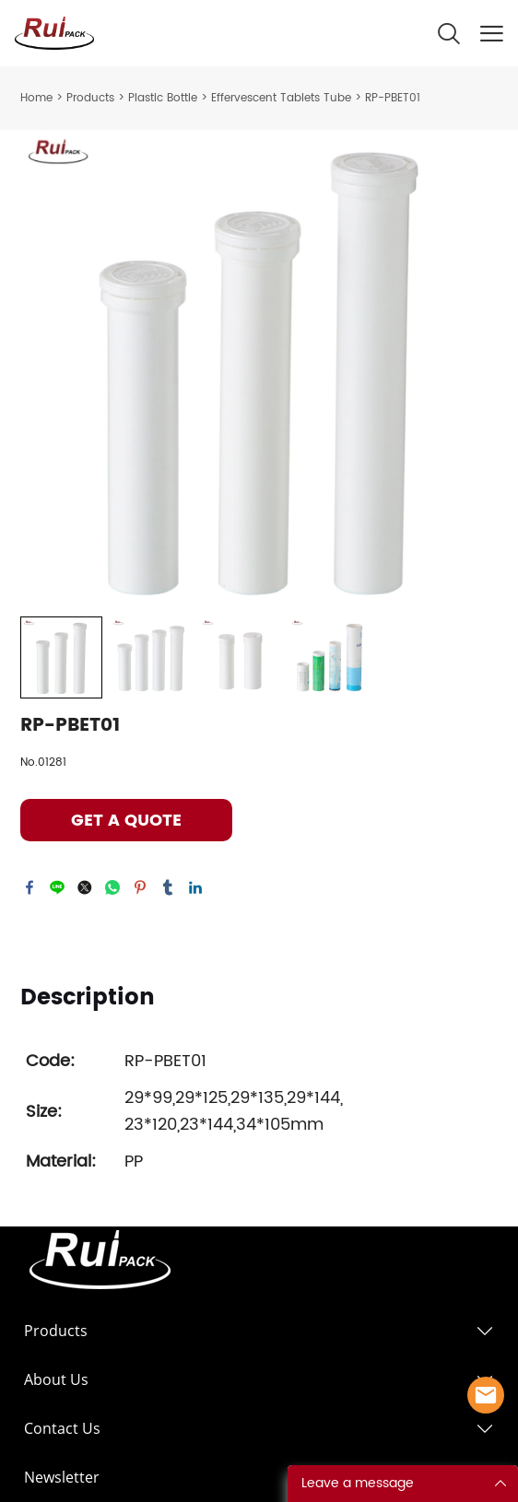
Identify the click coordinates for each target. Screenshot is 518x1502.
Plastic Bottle (162, 98)
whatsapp (112, 887)
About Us (56, 1379)
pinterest (140, 887)
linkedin (195, 887)
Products (90, 98)
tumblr (168, 887)
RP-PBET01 (392, 98)
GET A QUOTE (126, 820)
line (57, 887)
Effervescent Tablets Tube (281, 98)
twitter (85, 887)
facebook (29, 887)
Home (36, 98)
